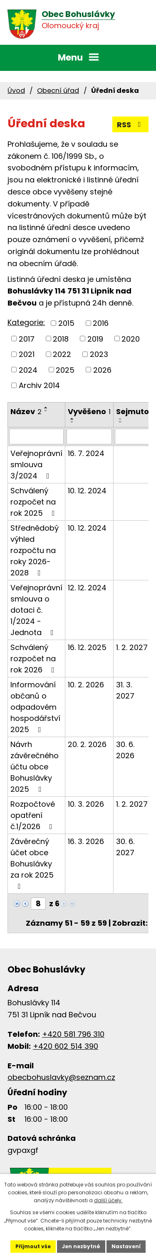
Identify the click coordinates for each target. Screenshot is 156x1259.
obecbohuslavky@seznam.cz (61, 1077)
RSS (130, 124)
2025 (65, 369)
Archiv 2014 (39, 385)
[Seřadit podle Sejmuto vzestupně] (120, 418)
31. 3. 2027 (125, 690)
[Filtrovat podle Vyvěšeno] (89, 436)
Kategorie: (26, 322)
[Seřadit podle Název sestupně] (46, 410)
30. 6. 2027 (125, 847)
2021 (27, 354)
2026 (102, 369)
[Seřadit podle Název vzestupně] (46, 407)
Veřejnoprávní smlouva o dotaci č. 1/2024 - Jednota (36, 610)
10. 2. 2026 (86, 684)
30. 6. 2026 (125, 750)
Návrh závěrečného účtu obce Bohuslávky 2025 (34, 766)
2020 (130, 338)
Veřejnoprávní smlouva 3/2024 (36, 464)
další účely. (108, 1200)
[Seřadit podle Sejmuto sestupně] (120, 422)
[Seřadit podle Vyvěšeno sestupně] (72, 422)
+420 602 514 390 (65, 1046)
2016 (101, 323)
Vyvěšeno (89, 411)
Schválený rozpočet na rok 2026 (34, 658)
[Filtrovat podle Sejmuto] (132, 436)
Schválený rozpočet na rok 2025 (34, 501)
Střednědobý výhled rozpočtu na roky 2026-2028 (34, 550)
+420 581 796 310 (73, 1034)
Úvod (16, 90)
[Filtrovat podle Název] (36, 436)
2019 (95, 338)
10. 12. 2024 (87, 490)
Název (26, 411)
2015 (66, 323)
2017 (27, 338)
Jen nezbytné (81, 1246)
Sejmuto (132, 411)
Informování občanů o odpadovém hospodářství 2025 (35, 707)
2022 (62, 354)
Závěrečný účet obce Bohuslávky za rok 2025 (32, 863)
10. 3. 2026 (86, 804)
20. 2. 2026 (87, 744)
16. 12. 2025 (87, 647)
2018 (61, 338)
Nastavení (126, 1246)
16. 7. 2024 (86, 453)
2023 (99, 354)
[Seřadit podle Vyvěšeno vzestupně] (72, 418)
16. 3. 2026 (86, 841)
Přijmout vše (33, 1246)
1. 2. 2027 (132, 647)
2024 (28, 369)
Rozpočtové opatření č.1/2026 (33, 815)
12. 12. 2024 (87, 587)
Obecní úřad (58, 90)
